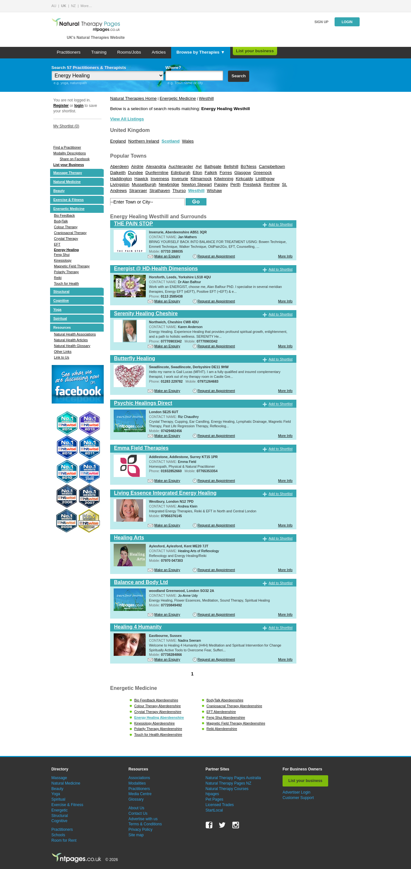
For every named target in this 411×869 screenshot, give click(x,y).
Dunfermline (157, 172)
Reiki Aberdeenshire (221, 729)
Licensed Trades (220, 805)
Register (61, 105)
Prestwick (252, 184)
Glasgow (242, 172)
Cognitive (61, 300)
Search (239, 76)
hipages (212, 794)
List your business (255, 50)
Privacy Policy (140, 829)
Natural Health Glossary (72, 346)
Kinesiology (63, 260)
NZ (73, 6)
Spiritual (60, 318)
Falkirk (211, 172)
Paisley (221, 184)
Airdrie (137, 166)
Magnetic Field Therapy (72, 266)
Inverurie (179, 178)
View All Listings (127, 119)
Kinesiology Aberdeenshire (154, 723)
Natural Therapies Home (133, 98)
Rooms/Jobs (129, 52)
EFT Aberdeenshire (221, 712)
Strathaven (159, 190)
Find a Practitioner (67, 147)
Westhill (206, 98)
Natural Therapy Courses (227, 788)
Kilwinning (223, 178)
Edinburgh (180, 172)
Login (347, 22)
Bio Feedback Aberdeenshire (156, 700)
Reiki (58, 278)
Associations (139, 778)
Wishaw (214, 190)
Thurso (179, 190)
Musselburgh (144, 184)
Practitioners (69, 52)
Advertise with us (143, 819)
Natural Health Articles (71, 340)
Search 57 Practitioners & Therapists (88, 67)
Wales (188, 141)
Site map (136, 835)
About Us (136, 808)
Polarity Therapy (66, 272)
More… (86, 6)
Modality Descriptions (69, 153)
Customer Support (298, 797)
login (78, 105)
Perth (235, 184)
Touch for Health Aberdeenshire (158, 734)
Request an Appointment (216, 256)
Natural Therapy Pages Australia (233, 778)
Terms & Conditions (145, 824)
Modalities (137, 783)
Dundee (135, 172)
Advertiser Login (296, 792)
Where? (173, 67)
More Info (285, 256)
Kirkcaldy (244, 178)
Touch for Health (66, 283)
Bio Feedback (64, 215)
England (118, 141)
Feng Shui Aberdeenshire (225, 717)
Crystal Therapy (66, 238)
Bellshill (231, 166)
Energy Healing (66, 250)
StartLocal (214, 810)
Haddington (121, 178)
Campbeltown (272, 166)
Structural (61, 291)
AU (53, 6)
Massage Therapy (67, 173)
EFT (57, 244)
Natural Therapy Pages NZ (228, 783)
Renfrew (272, 184)
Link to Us (61, 357)
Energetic (59, 810)
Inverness (160, 178)
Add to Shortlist (280, 224)
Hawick (141, 178)
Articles (159, 52)
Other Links (63, 351)
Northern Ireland (143, 141)
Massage (59, 778)
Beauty (59, 191)
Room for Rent (63, 840)
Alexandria (156, 166)
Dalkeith (118, 172)
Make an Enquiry (167, 256)
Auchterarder (181, 166)
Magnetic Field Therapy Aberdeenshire (235, 723)
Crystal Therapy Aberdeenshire (157, 712)
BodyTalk (61, 221)
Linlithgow (265, 178)
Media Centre (140, 794)
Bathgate (212, 166)
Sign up (321, 22)
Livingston (119, 184)
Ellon (197, 172)
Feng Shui (62, 254)
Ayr (199, 166)
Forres (226, 172)
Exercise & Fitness (68, 200)
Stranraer (138, 190)
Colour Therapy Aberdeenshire (157, 706)
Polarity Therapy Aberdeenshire (158, 729)
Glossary (136, 799)
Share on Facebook (75, 159)
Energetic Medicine (68, 209)
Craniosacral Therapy (70, 233)
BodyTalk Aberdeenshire (224, 700)
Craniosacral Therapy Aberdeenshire (234, 706)
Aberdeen (119, 166)
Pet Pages (214, 799)
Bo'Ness (249, 166)
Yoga (57, 309)
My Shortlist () (66, 126)
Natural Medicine (67, 182)
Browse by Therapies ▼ (200, 52)
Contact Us (137, 813)
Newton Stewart (196, 184)
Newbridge (169, 184)
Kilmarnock (201, 178)
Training (99, 52)
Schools (58, 835)
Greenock (262, 172)
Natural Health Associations (75, 334)
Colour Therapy (65, 227)
